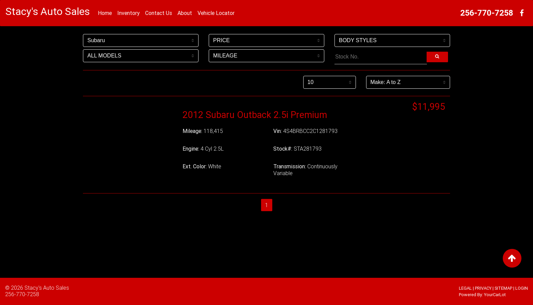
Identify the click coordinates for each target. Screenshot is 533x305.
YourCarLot (495, 295)
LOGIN (521, 288)
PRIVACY (483, 288)
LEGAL (465, 288)
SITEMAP (503, 288)
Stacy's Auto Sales (46, 287)
